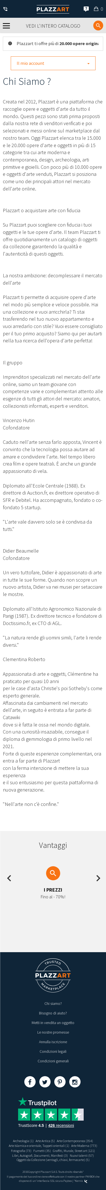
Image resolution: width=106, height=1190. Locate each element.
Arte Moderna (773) (84, 1146)
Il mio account (53, 63)
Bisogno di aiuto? (53, 1013)
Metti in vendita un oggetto (53, 1022)
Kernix (81, 1181)
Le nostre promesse (53, 1032)
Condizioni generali (53, 1060)
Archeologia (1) (23, 1141)
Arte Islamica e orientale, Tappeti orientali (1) (39, 1146)
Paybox (67, 1181)
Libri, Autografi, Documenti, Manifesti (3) (40, 1155)
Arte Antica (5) (45, 1141)
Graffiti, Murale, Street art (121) (74, 1151)
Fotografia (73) (21, 1151)
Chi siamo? (53, 1003)
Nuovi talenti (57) (82, 1155)
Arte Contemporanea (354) (75, 1141)
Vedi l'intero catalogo (53, 26)
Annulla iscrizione (53, 1041)
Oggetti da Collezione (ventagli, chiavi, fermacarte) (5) (53, 1160)
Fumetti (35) (42, 1151)
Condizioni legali (53, 1051)
